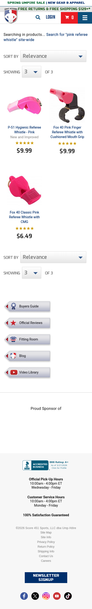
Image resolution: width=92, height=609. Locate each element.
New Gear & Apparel (66, 3)
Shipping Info (46, 551)
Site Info (46, 537)
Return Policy (46, 546)
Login (50, 17)
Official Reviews (30, 323)
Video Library (28, 372)
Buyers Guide (29, 306)
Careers (46, 561)
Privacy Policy (46, 542)
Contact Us (46, 556)
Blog (22, 356)
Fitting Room (28, 339)
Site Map (45, 532)
